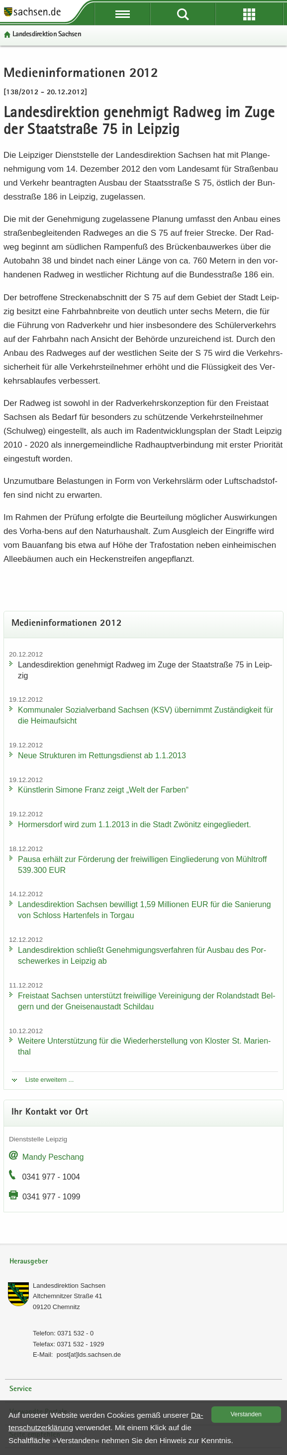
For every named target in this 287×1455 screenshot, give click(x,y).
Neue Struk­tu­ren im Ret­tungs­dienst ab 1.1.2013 (102, 755)
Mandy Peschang (53, 1157)
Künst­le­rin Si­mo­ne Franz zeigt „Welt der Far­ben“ (103, 790)
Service (20, 1389)
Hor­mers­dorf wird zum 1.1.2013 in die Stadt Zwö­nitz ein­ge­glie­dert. (134, 824)
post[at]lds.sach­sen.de (89, 1354)
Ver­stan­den (246, 1414)
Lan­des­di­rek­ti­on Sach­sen (46, 34)
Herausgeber (28, 1261)
